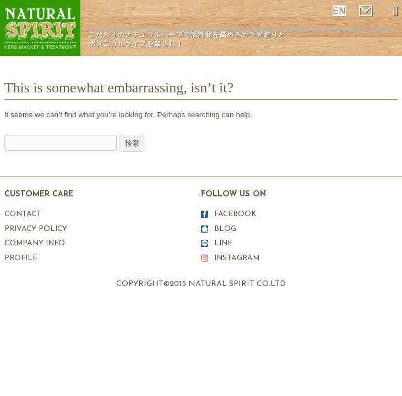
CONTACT (22, 214)
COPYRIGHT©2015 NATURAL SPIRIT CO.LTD (201, 284)
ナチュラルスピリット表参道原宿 (40, 28)
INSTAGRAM (236, 258)
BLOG (225, 229)
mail (366, 11)
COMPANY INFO (34, 243)
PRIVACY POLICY (35, 229)
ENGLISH (340, 11)
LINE (223, 243)
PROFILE (20, 258)
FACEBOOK (235, 214)
